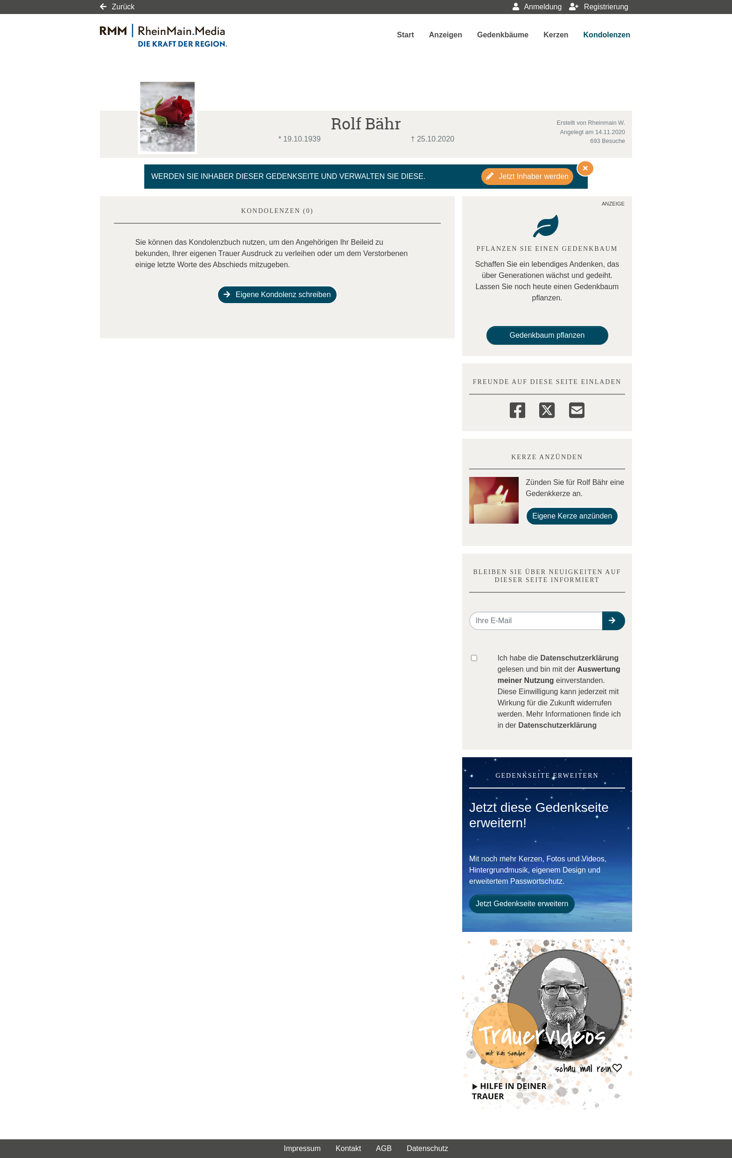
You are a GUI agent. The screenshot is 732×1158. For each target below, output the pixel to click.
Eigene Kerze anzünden (572, 516)
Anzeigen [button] (445, 35)
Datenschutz (427, 1148)
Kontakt (348, 1148)
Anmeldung (537, 7)
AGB (384, 1148)
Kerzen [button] (555, 35)
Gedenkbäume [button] (502, 35)
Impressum (302, 1148)
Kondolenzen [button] (607, 35)
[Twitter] (547, 409)
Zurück (117, 7)
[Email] (576, 409)
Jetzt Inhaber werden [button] (527, 176)
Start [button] (405, 35)
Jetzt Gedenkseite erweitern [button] (522, 904)
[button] (613, 620)
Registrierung (598, 7)
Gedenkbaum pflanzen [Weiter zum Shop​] (547, 335)
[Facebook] (517, 409)
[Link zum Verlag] (180, 35)
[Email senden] (536, 620)
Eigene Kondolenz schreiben (277, 294)
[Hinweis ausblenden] (585, 168)
